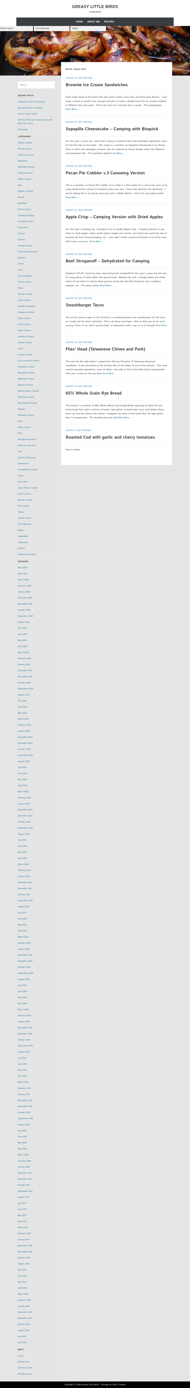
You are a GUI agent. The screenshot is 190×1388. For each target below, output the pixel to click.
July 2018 (22, 1130)
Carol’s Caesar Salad (27, 113)
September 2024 (25, 688)
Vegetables (23, 536)
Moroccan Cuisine (26, 397)
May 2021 (22, 924)
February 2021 (24, 943)
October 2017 (24, 1185)
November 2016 (25, 1251)
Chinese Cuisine (25, 245)
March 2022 (23, 864)
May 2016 (22, 1282)
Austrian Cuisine (25, 173)
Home (79, 21)
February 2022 (24, 870)
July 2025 (22, 628)
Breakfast (22, 203)
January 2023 (24, 803)
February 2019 (24, 1088)
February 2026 (24, 585)
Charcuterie (23, 227)
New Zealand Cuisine (27, 403)
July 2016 (22, 1269)
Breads (21, 197)
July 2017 (22, 1203)
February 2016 (24, 1300)
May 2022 (22, 852)
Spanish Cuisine (25, 499)
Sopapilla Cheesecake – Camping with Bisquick (112, 129)
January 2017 (24, 1239)
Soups (20, 475)
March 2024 (23, 718)
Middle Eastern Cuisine (28, 391)
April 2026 (22, 573)
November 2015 (25, 1318)
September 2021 (25, 900)
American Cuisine (26, 154)
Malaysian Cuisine (26, 378)
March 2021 (23, 936)
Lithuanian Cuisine (26, 366)
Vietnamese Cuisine (27, 554)
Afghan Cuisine (25, 142)
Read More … (73, 109)
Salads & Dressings (26, 457)
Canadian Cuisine (26, 221)
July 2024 (22, 700)
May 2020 (22, 997)
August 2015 (23, 1330)
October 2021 (24, 894)
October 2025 (24, 610)
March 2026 (23, 579)
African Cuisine (25, 148)
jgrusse (87, 77)
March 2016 (23, 1294)
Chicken (21, 239)
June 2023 (22, 773)
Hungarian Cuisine (26, 312)
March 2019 (23, 1082)
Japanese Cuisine (26, 336)
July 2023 (22, 767)
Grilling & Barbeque (27, 306)
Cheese (21, 233)
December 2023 (25, 737)
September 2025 (25, 616)
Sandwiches (23, 463)
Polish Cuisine (24, 427)
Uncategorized (42, 28)
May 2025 (22, 640)
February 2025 (24, 658)
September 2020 (25, 973)
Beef (20, 185)
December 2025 (25, 597)
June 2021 (22, 918)
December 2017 (25, 1173)
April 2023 (22, 785)
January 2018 (24, 1166)
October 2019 (24, 1039)
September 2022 (25, 828)
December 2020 (25, 955)
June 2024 (22, 706)
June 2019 (22, 1064)
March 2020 (23, 1009)
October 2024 (24, 682)
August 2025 (24, 622)
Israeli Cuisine (24, 324)
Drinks (21, 263)
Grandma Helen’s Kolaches (30, 107)
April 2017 (22, 1221)
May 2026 (22, 567)
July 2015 (22, 1336)
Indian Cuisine (24, 318)
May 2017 (22, 1215)
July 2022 (22, 840)
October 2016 (24, 1257)
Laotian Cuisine (25, 354)
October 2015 (24, 1324)
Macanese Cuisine (26, 372)
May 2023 (22, 779)
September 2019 (25, 1045)
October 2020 (24, 967)
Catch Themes (119, 1384)
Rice (20, 451)
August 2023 (24, 761)
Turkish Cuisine (25, 518)
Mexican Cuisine (25, 384)
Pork (20, 433)
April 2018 (22, 1148)
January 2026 (24, 591)
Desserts (22, 257)
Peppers (21, 409)
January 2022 (24, 876)
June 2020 (22, 991)
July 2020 (22, 985)
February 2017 (24, 1233)
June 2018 (22, 1136)
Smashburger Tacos (85, 305)
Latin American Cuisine (28, 360)
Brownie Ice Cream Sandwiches (97, 85)
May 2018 (22, 1142)
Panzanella (23, 129)
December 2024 (25, 670)
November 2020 (25, 961)
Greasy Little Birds (95, 7)
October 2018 (24, 1112)
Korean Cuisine (25, 342)
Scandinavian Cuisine (27, 469)
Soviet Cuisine (24, 493)
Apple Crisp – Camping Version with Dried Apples (114, 217)
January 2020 (24, 1021)
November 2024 (25, 676)
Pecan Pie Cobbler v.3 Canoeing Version (105, 173)
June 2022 (22, 846)
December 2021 (25, 882)
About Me (93, 21)
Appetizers (23, 160)
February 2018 (24, 1160)
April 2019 (22, 1076)
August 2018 (23, 1124)
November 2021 (25, 888)
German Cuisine (25, 294)
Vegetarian (23, 542)
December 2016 (25, 1245)
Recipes (109, 21)
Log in (21, 1355)
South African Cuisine (28, 487)
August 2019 (23, 1051)
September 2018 (25, 1118)
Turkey (21, 512)
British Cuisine (24, 209)
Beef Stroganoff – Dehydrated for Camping (107, 261)
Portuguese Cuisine (27, 439)
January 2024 (24, 731)
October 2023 (24, 749)
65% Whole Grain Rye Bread (94, 393)
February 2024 (24, 725)
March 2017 (23, 1227)
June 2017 (22, 1209)
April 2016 (22, 1288)
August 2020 (24, 979)
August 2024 (24, 694)
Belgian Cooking (25, 191)
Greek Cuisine (24, 300)
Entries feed (23, 1361)
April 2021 (22, 930)
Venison (21, 548)
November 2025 (25, 603)
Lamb (20, 348)
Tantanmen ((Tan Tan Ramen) (31, 101)
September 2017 (25, 1191)
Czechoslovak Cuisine (28, 251)
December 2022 (25, 809)
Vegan (75, 28)
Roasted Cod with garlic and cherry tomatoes (110, 437)
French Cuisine (25, 281)
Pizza (20, 421)
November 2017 (25, 1179)
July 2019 (22, 1058)
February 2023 (24, 797)
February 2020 (24, 1015)
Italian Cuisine (24, 330)
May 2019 (22, 1070)
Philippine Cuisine (26, 415)
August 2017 (23, 1197)
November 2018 (25, 1106)
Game (20, 288)
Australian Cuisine (26, 166)
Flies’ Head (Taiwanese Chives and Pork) (105, 349)
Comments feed (25, 1367)
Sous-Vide (22, 481)
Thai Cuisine (23, 506)
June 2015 (22, 1342)
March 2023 (23, 791)
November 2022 (25, 815)
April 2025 (22, 646)
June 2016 (22, 1275)
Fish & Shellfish (25, 276)
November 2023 (25, 743)
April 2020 (22, 1003)
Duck (20, 269)
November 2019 (25, 1033)
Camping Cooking (26, 215)
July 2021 (22, 912)
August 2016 (23, 1263)
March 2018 (23, 1154)
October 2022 (24, 821)
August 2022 (24, 834)
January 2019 (24, 1094)
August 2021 (23, 906)
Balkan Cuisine (24, 179)
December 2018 (25, 1100)
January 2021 (24, 949)
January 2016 (24, 1306)
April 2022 (22, 858)
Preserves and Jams (27, 445)
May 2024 (22, 713)
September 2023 (25, 755)
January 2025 (24, 664)
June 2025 (22, 634)
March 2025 (23, 652)
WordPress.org (24, 1373)
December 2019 (25, 1027)
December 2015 (25, 1312)
